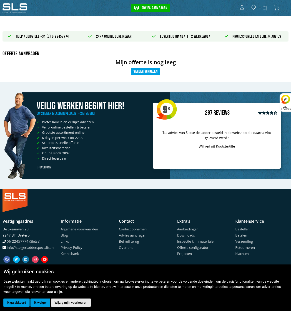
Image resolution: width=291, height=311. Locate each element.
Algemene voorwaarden (79, 229)
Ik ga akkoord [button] (16, 302)
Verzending (244, 241)
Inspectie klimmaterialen (196, 241)
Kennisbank (70, 253)
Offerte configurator (192, 247)
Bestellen (242, 229)
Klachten (242, 253)
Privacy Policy (71, 247)
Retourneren (245, 247)
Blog (64, 235)
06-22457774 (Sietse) (23, 241)
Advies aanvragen (150, 8)
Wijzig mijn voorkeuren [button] (71, 302)
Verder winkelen (145, 71)
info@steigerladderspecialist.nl (31, 247)
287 (209, 112)
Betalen (241, 235)
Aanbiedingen (187, 229)
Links (65, 241)
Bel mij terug (129, 241)
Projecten (184, 253)
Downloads (186, 235)
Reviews (221, 113)
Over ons (44, 167)
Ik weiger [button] (40, 302)
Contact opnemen (133, 229)
